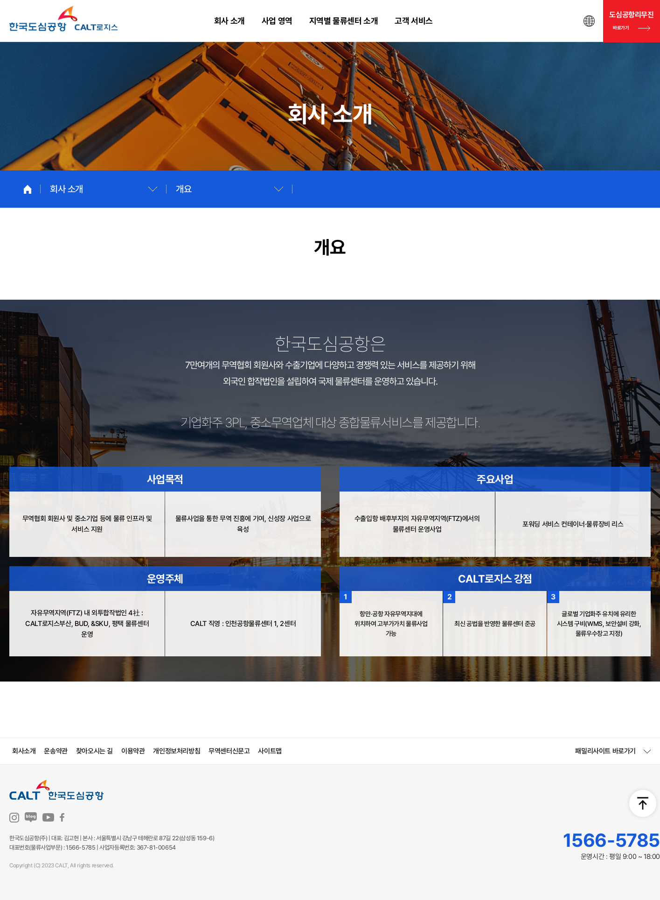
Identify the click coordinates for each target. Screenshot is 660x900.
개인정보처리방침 (176, 751)
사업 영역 (277, 21)
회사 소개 (229, 21)
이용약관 (133, 751)
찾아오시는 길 (94, 751)
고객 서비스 (414, 21)
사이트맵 (269, 751)
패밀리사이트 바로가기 (605, 751)
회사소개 (23, 751)
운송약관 (55, 751)
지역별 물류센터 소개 (343, 21)
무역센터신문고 (229, 751)
